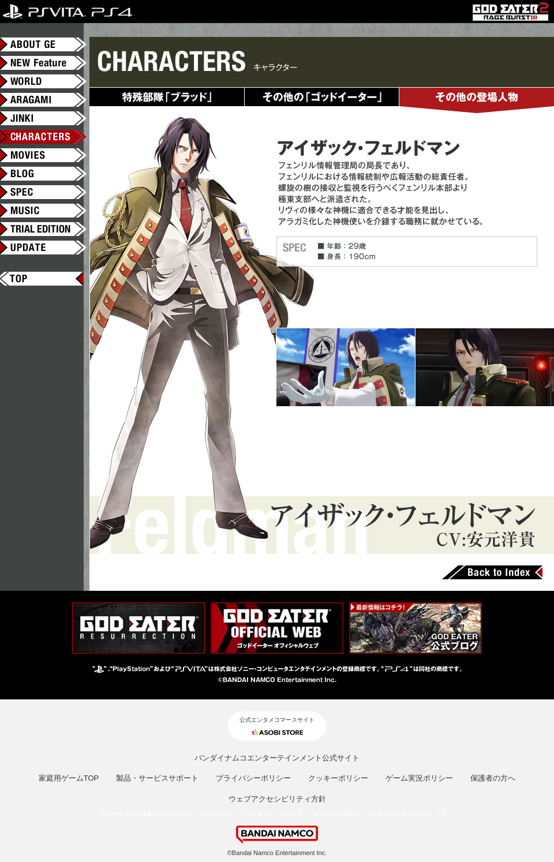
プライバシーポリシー (253, 778)
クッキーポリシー (338, 778)
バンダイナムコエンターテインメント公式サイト (277, 758)
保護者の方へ (492, 778)
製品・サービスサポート (157, 778)
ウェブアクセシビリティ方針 (277, 798)
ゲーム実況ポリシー (419, 778)
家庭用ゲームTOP (69, 778)
